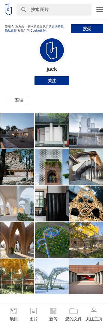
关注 (52, 80)
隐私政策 (11, 30)
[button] (16, 100)
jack (51, 69)
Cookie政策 (38, 30)
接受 (87, 28)
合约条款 (58, 26)
